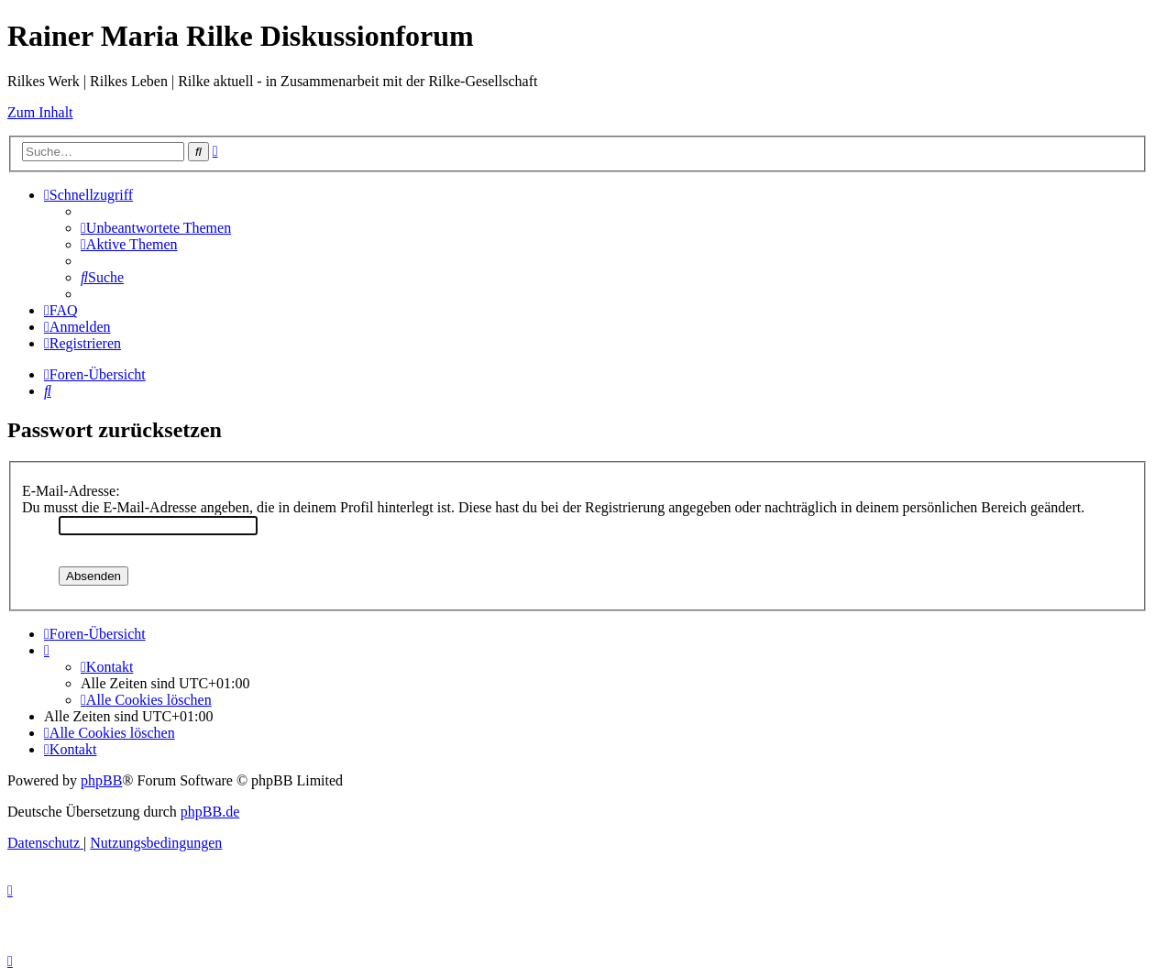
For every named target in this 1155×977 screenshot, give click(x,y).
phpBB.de (210, 811)
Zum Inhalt (40, 112)
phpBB (101, 780)
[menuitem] (156, 228)
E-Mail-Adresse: (71, 491)
